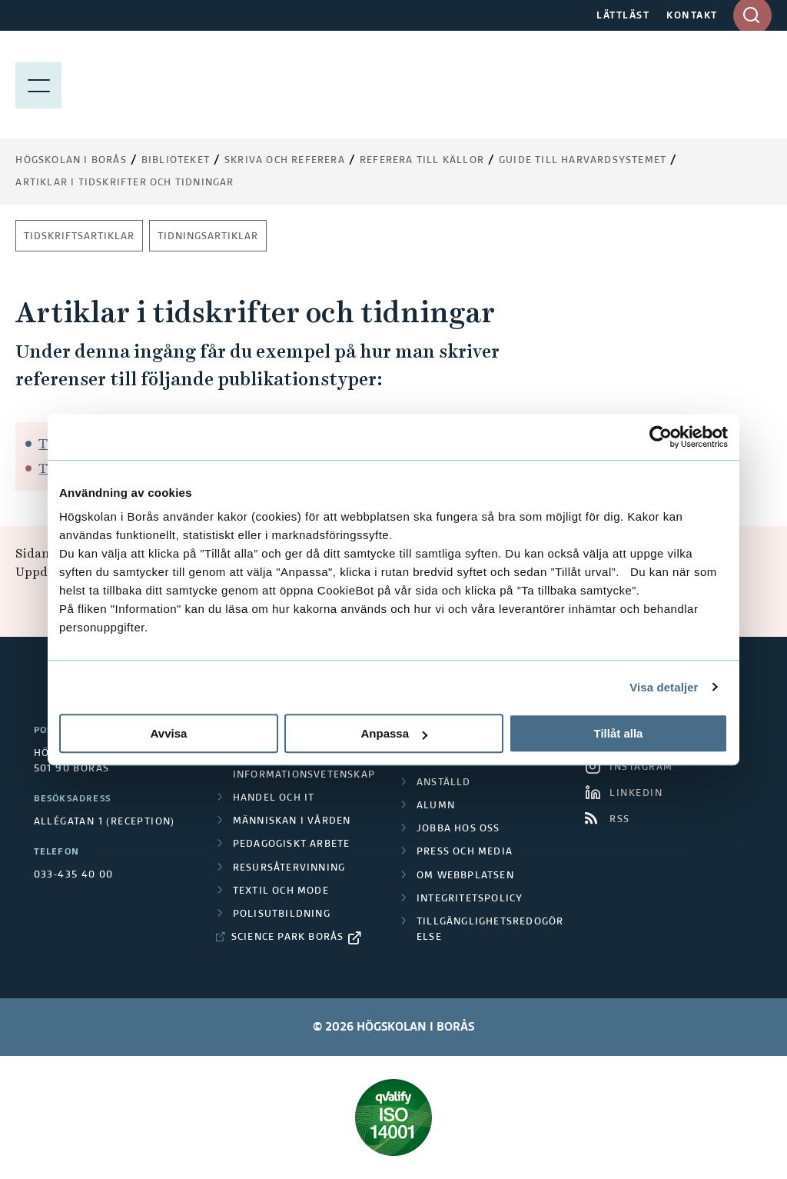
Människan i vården (292, 821)
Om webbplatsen (465, 876)
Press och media (465, 852)
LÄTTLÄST (622, 16)
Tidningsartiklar (208, 236)
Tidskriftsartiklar (79, 236)
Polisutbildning (281, 914)
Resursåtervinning (289, 868)
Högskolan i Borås (70, 160)
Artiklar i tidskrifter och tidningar (124, 183)
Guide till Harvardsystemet (582, 160)
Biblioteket (175, 160)
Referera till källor (422, 160)
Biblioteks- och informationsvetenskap (304, 767)
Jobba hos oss (458, 829)
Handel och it (274, 798)
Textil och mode (281, 891)
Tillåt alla (618, 733)
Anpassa (393, 733)
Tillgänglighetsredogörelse (490, 930)
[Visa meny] (38, 85)
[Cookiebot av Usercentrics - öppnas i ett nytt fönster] (660, 436)
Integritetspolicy (470, 899)
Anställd (444, 783)
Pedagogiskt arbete (291, 844)
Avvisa (169, 733)
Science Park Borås (287, 937)
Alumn (436, 806)
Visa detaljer (663, 687)
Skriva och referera (284, 160)
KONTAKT (692, 16)
